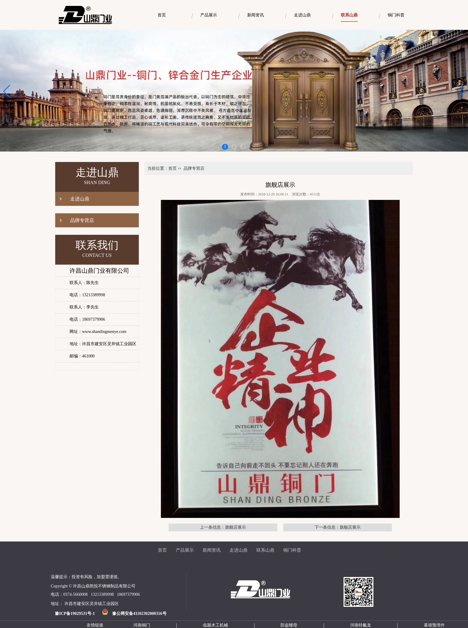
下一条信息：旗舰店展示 (338, 527)
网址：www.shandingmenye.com (98, 331)
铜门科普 (292, 550)
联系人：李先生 (84, 307)
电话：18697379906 (87, 319)
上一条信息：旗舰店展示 (223, 527)
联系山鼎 (265, 550)
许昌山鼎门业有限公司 (99, 270)
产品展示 (185, 550)
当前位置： (157, 168)
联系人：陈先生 (84, 282)
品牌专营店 (82, 220)
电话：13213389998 (87, 295)
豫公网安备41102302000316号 (139, 613)
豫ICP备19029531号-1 (75, 613)
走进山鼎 (79, 198)
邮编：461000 (82, 356)
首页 (172, 168)
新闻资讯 (212, 550)
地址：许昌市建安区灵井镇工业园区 (103, 344)
